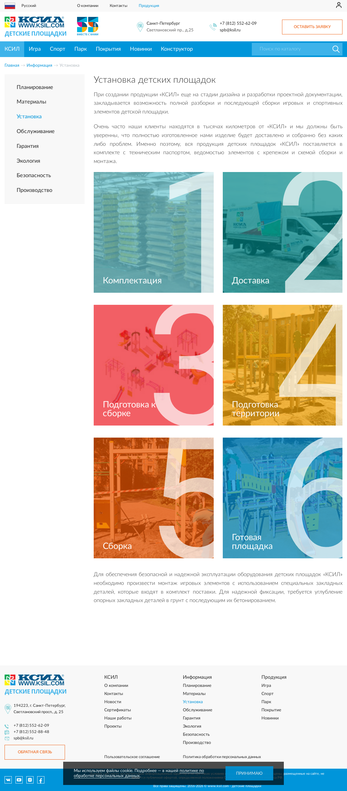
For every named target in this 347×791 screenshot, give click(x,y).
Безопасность (34, 175)
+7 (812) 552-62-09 (238, 23)
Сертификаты (117, 710)
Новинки (141, 49)
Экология (28, 161)
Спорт (57, 49)
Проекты (113, 726)
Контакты (118, 6)
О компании (87, 6)
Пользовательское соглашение (132, 757)
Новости (112, 702)
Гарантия (28, 146)
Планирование (35, 87)
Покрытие (271, 710)
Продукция (149, 6)
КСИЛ (12, 49)
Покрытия (108, 49)
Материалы (31, 102)
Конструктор (177, 49)
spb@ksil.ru (230, 30)
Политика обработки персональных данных (222, 757)
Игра (35, 49)
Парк (80, 49)
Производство (34, 190)
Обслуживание (36, 131)
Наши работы (117, 718)
